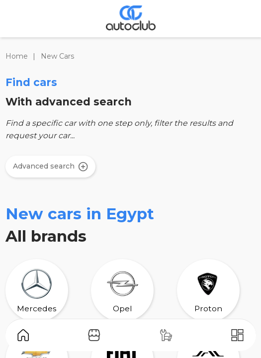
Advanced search (50, 167)
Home (16, 56)
